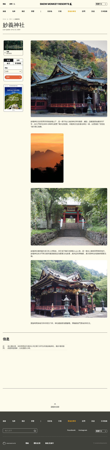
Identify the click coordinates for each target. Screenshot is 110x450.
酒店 (23, 11)
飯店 (8, 63)
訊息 (93, 11)
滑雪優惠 (18, 63)
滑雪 (32, 11)
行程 (60, 11)
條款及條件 (49, 443)
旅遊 (4, 11)
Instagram (83, 430)
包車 (13, 11)
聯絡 (4, 4)
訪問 (83, 11)
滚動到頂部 (55, 405)
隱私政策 (37, 443)
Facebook (71, 430)
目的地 (49, 11)
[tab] (8, 60)
